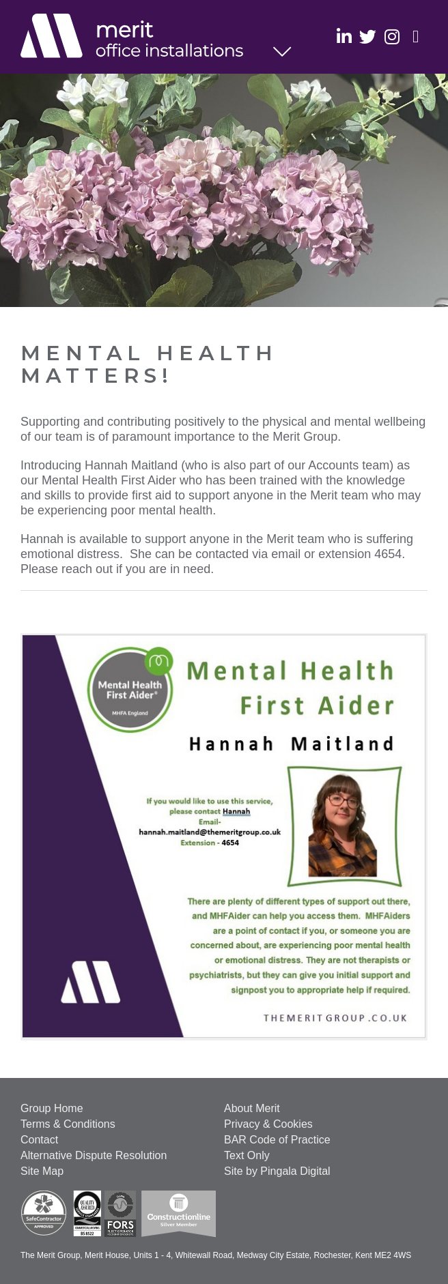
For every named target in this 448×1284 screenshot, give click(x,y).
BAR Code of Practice (277, 1140)
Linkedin (344, 36)
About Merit (252, 1108)
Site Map (42, 1171)
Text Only (247, 1155)
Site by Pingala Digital (277, 1171)
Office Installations (146, 37)
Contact (39, 1140)
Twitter (368, 36)
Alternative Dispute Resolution (93, 1155)
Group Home (51, 1108)
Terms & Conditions (67, 1124)
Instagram (392, 36)
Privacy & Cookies (268, 1124)
